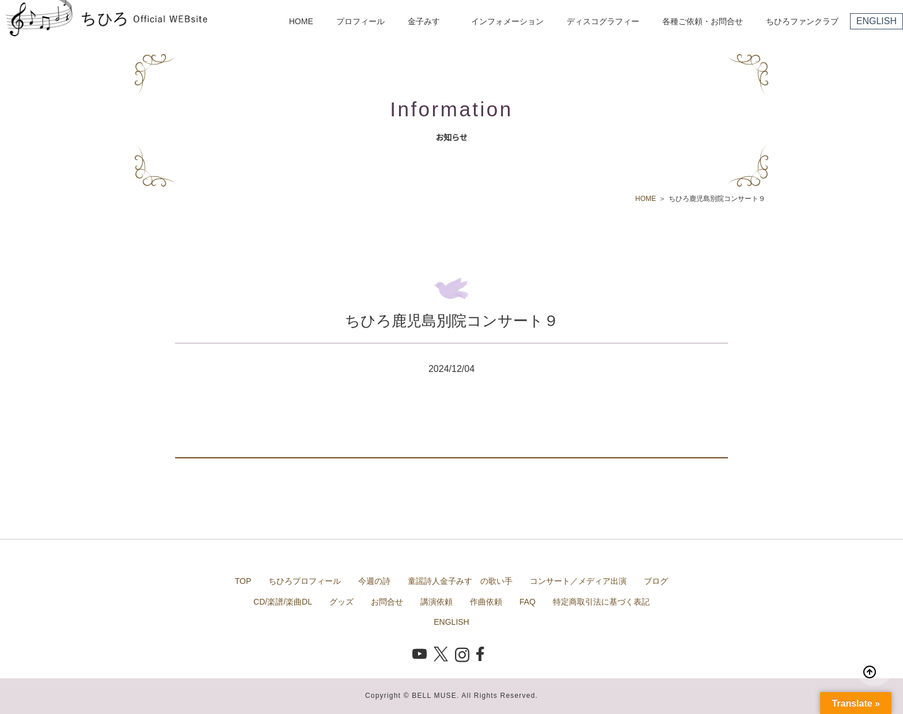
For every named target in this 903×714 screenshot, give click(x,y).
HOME (301, 21)
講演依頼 (436, 601)
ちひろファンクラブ (802, 21)
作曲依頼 (486, 601)
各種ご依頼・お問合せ (702, 21)
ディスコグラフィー (603, 21)
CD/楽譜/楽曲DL (282, 601)
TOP (243, 581)
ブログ (656, 581)
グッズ (341, 601)
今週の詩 (374, 581)
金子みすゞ (428, 21)
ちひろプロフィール (304, 581)
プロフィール (360, 21)
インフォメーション (507, 21)
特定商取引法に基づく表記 (601, 601)
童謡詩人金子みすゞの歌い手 (460, 581)
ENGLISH (876, 21)
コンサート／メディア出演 (578, 581)
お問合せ (387, 601)
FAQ (527, 601)
